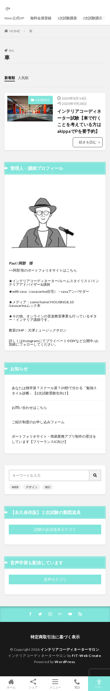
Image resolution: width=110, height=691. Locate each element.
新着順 (9, 78)
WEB (15, 487)
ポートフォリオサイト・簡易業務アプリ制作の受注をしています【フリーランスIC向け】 (54, 439)
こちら (71, 270)
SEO (47, 487)
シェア (33, 684)
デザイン (32, 487)
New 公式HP (14, 18)
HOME (14, 31)
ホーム (11, 684)
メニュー (55, 684)
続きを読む (88, 142)
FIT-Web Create (86, 655)
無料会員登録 (40, 18)
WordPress (65, 662)
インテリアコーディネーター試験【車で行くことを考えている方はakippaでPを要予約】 (79, 121)
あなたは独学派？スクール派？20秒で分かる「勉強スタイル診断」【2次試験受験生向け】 (54, 390)
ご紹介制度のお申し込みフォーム (38, 422)
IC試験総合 (42, 100)
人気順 (23, 78)
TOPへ (99, 684)
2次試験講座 (92, 18)
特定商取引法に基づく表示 (55, 636)
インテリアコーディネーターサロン (69, 649)
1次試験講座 (67, 18)
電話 (77, 684)
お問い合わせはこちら (29, 407)
